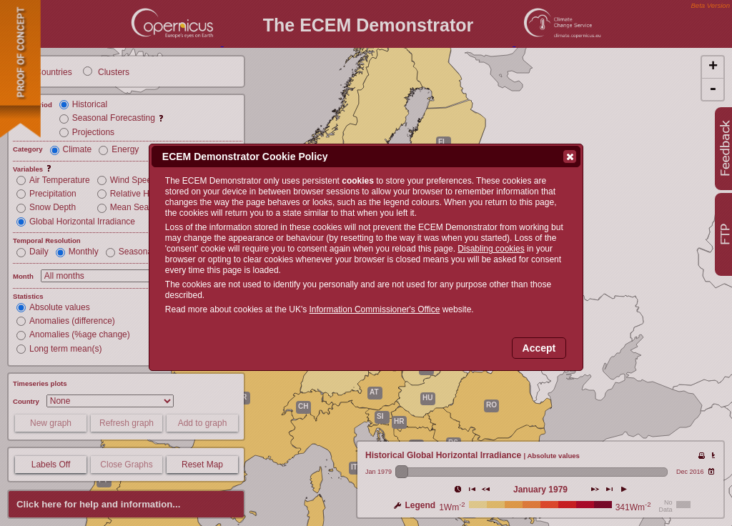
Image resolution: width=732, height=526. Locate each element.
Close (569, 156)
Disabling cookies (491, 249)
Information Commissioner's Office (375, 309)
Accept (539, 348)
